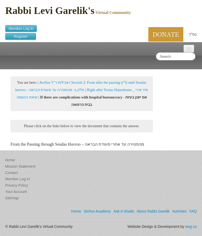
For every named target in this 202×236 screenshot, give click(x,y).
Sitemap (12, 198)
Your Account (16, 192)
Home (10, 160)
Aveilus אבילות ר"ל (54, 83)
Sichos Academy (97, 211)
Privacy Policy (16, 185)
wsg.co (191, 226)
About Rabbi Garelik (153, 211)
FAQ (193, 211)
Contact (11, 173)
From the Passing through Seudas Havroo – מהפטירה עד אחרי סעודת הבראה (77, 144)
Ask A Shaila (124, 211)
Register (21, 36)
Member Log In (21, 28)
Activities (179, 211)
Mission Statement (20, 166)
